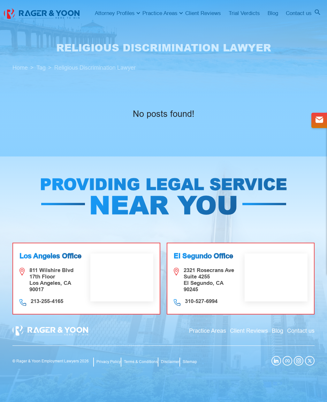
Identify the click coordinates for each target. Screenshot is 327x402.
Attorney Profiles (115, 13)
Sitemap (190, 362)
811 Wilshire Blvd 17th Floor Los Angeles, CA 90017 (51, 279)
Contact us (299, 13)
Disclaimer (170, 362)
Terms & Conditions (141, 362)
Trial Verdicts (244, 13)
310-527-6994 (201, 301)
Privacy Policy (108, 362)
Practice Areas (160, 13)
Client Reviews (203, 13)
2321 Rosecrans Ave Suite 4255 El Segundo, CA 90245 (209, 279)
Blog (273, 13)
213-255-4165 (47, 301)
